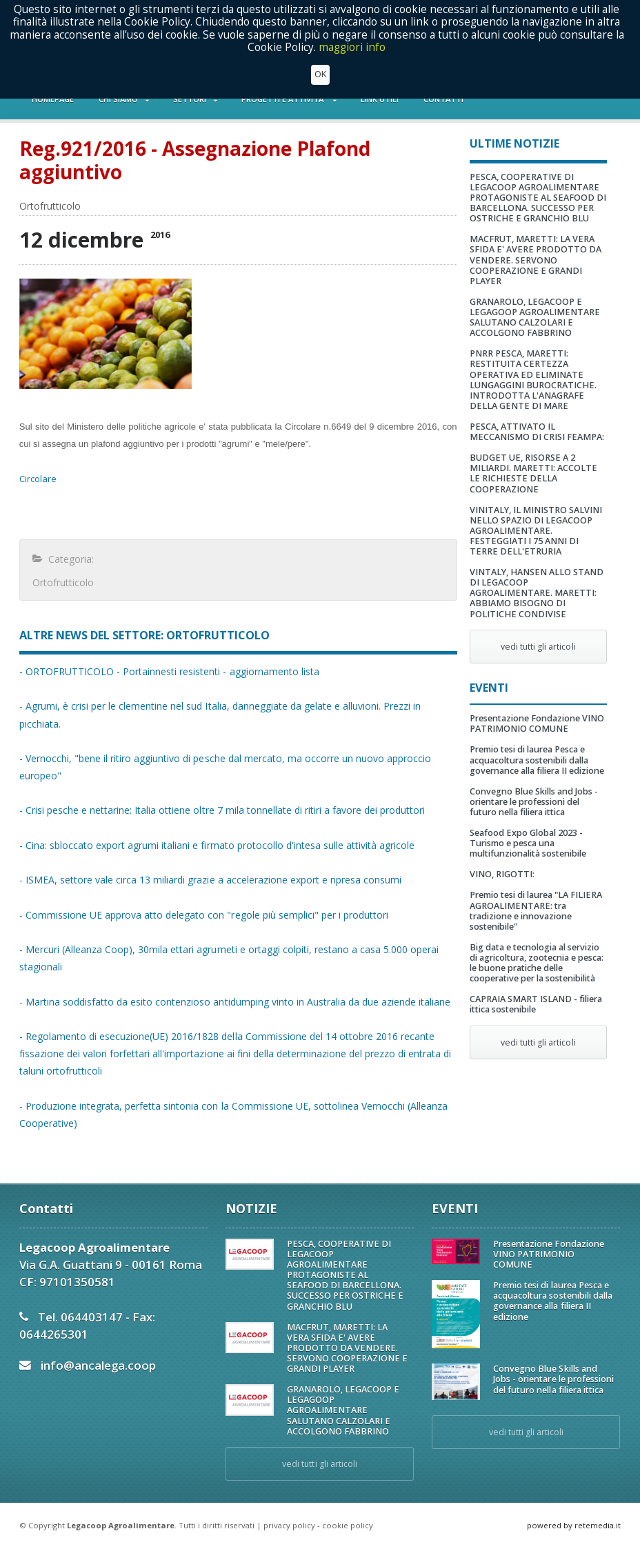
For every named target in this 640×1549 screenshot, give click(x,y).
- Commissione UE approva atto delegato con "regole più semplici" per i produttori (203, 914)
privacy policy (289, 1525)
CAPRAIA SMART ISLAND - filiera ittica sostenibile (536, 1004)
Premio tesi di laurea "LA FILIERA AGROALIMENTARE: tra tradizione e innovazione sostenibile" (536, 910)
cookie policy (347, 1525)
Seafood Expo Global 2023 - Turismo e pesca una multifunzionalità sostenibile (528, 843)
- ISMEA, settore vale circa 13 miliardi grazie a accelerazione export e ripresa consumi (210, 879)
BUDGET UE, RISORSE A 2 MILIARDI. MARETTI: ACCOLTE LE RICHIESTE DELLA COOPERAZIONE (533, 473)
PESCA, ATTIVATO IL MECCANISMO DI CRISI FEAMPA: (537, 432)
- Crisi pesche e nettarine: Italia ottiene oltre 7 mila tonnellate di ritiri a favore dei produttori (221, 810)
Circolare (38, 478)
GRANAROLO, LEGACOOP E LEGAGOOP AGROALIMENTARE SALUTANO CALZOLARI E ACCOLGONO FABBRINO (535, 317)
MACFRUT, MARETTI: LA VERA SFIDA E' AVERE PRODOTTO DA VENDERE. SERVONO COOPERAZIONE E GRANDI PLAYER (535, 259)
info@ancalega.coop (98, 1365)
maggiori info (352, 47)
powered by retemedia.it (574, 1525)
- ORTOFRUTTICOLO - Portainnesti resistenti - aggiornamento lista (169, 671)
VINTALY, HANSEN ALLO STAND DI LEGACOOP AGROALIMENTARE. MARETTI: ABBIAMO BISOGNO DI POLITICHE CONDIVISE (536, 592)
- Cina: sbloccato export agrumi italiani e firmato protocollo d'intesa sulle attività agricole (216, 845)
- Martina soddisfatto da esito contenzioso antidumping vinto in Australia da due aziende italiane (234, 1001)
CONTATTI (443, 99)
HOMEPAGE (53, 99)
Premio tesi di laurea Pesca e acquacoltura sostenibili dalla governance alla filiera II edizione (537, 759)
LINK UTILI (380, 99)
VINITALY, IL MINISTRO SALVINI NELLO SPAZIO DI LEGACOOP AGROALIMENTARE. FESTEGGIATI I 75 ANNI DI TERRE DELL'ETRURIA (536, 530)
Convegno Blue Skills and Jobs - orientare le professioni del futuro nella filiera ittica (534, 802)
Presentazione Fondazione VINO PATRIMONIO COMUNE (537, 723)
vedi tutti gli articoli (538, 646)
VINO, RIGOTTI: (502, 874)
